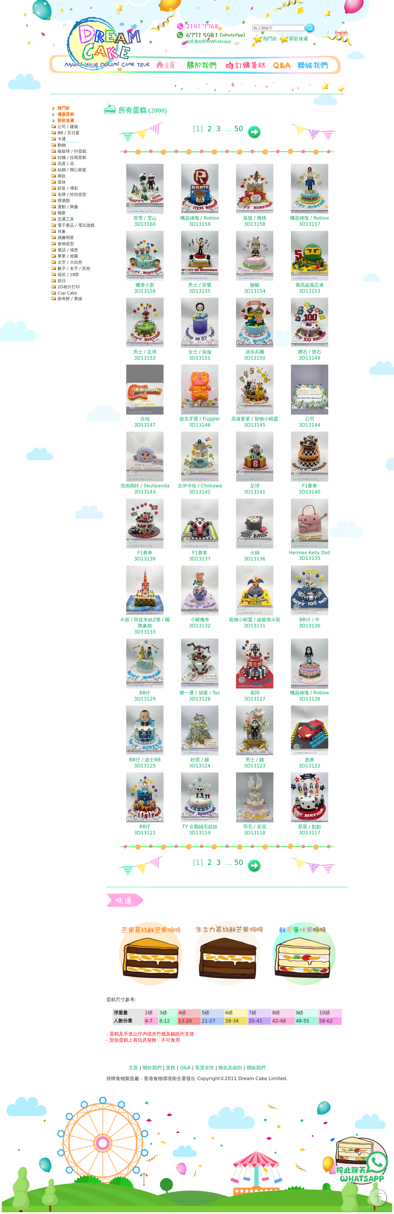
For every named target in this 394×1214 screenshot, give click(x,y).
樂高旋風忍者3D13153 (310, 288)
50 (238, 129)
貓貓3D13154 (254, 288)
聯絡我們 (256, 1067)
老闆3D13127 (254, 696)
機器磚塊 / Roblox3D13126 (309, 696)
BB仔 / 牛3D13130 (309, 623)
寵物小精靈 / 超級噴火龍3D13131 (255, 623)
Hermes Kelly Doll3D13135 (309, 555)
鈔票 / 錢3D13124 (200, 763)
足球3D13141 (254, 489)
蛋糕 (170, 1067)
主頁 (133, 1067)
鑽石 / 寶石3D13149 (309, 355)
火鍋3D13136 (254, 556)
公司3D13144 (309, 422)
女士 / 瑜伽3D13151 (200, 355)
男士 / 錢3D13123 (254, 763)
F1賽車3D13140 (309, 489)
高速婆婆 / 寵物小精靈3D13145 (254, 422)
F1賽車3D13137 (200, 556)
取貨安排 (204, 1067)
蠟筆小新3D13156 (145, 288)
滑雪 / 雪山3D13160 (145, 221)
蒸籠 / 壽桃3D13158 (255, 221)
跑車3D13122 (309, 763)
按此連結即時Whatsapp (208, 41)
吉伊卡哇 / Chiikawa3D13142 (200, 489)
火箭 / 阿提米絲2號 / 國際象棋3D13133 (145, 626)
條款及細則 (230, 1067)
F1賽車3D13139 (145, 556)
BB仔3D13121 (145, 830)
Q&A (185, 1067)
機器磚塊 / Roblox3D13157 (309, 221)
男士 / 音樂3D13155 (200, 288)
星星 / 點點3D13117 (309, 830)
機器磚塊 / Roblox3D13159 (199, 221)
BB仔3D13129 (145, 696)
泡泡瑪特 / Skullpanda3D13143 (145, 489)
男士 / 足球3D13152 (145, 355)
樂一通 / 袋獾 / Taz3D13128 (200, 696)
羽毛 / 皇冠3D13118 (255, 830)
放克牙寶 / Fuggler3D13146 (199, 422)
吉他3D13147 (145, 422)
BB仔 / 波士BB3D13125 (145, 763)
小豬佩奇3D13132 (200, 623)
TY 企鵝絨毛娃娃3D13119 (200, 830)
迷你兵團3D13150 (254, 355)
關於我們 (152, 1067)
